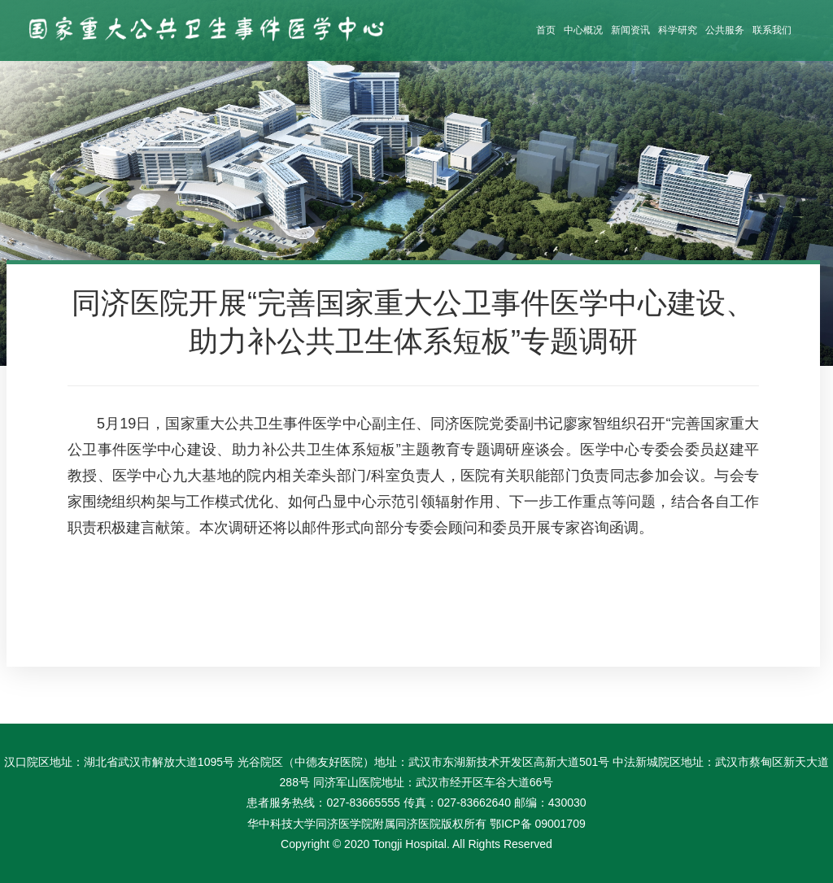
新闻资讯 (630, 30)
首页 (546, 30)
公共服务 (724, 30)
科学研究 (677, 30)
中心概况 (583, 30)
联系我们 (772, 30)
